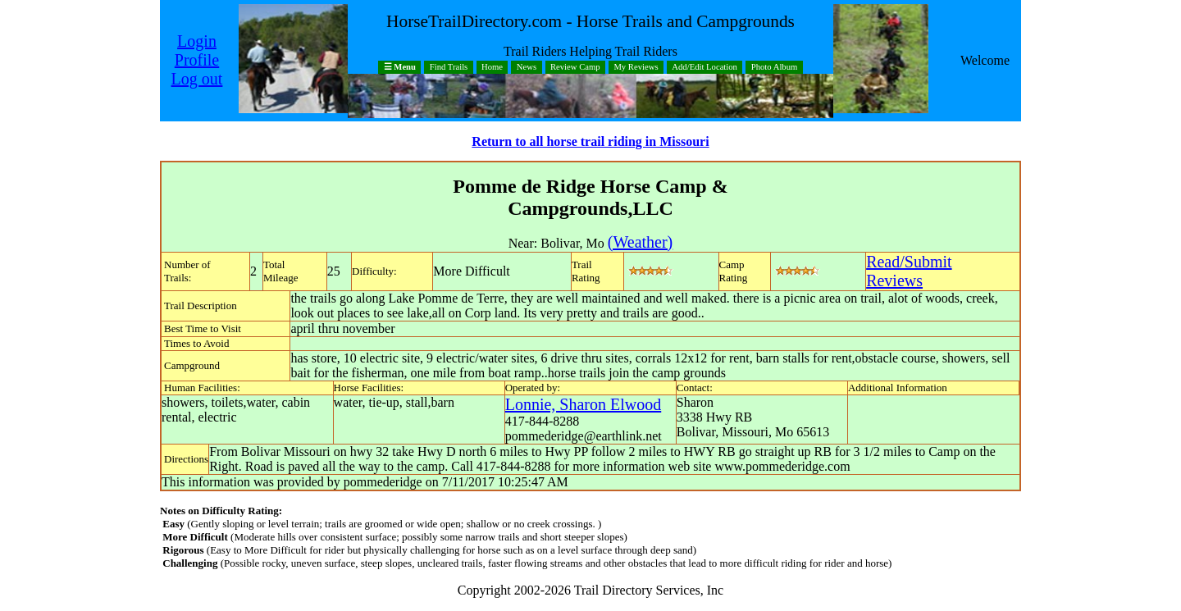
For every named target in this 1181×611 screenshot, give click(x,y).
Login (197, 41)
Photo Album (774, 67)
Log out (197, 79)
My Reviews (635, 67)
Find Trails (449, 67)
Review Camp (575, 67)
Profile (197, 60)
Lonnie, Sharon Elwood (583, 404)
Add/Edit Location (704, 67)
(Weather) (640, 242)
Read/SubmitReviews (908, 271)
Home (492, 67)
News (526, 67)
